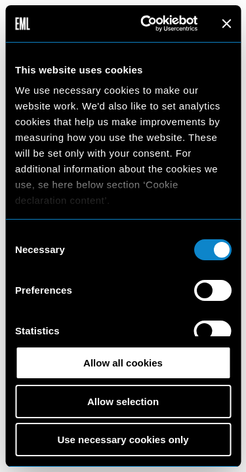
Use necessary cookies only (122, 439)
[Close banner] (226, 23)
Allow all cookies (123, 362)
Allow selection (123, 401)
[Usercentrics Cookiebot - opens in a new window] (146, 23)
